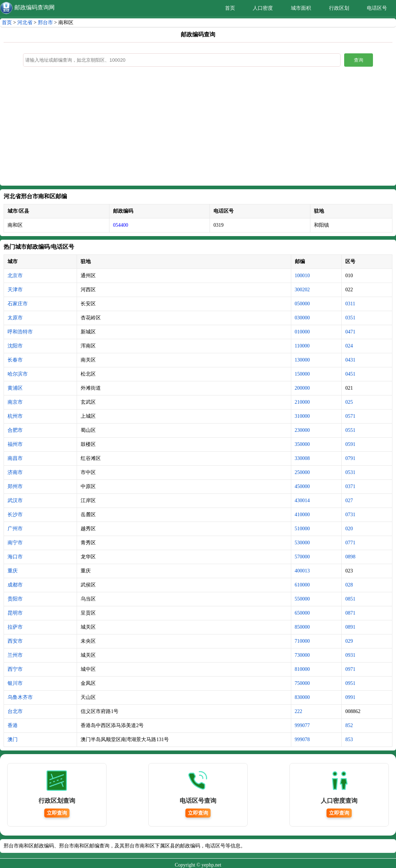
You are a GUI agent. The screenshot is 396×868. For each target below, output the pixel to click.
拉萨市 (15, 627)
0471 (350, 332)
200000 (302, 388)
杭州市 (15, 416)
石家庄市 (18, 303)
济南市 (15, 472)
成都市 (15, 585)
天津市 (15, 289)
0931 (350, 655)
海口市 (15, 556)
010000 (302, 332)
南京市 (15, 402)
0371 (350, 486)
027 (349, 500)
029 (349, 641)
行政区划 (339, 8)
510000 (302, 528)
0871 (350, 613)
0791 (350, 458)
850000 (302, 627)
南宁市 (15, 542)
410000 (302, 514)
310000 (302, 416)
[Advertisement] (198, 128)
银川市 (15, 683)
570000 (302, 556)
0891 (350, 627)
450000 (302, 486)
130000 (302, 360)
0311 (350, 303)
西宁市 (15, 669)
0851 (350, 599)
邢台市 (45, 22)
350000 (302, 444)
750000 (302, 683)
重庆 (13, 571)
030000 (302, 317)
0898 (350, 556)
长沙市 (15, 514)
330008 (302, 458)
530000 (302, 542)
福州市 (15, 444)
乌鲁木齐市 (20, 697)
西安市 (15, 641)
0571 (350, 416)
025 (349, 402)
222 (298, 711)
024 (349, 346)
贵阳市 (15, 599)
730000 (302, 655)
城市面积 (301, 8)
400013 (302, 571)
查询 (358, 60)
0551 (350, 430)
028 (349, 585)
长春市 (15, 360)
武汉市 (15, 500)
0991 (350, 697)
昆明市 (15, 613)
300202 (302, 289)
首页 (230, 8)
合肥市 (15, 430)
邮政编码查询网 (34, 7)
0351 (350, 317)
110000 (302, 346)
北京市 (15, 275)
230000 (302, 430)
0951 (350, 683)
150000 (302, 374)
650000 (302, 613)
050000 (302, 303)
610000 (302, 585)
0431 (350, 360)
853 (349, 739)
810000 (302, 669)
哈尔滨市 (18, 374)
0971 (350, 669)
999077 (302, 725)
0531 (350, 472)
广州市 (15, 528)
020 (349, 528)
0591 (350, 444)
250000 (302, 472)
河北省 (24, 22)
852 (349, 725)
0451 (350, 374)
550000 (302, 599)
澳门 (13, 739)
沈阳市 (15, 346)
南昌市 (15, 458)
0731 (350, 514)
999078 (302, 739)
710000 (302, 641)
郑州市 (15, 486)
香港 (13, 725)
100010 (302, 275)
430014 (302, 500)
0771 (350, 542)
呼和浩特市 (20, 332)
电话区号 (377, 8)
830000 (302, 697)
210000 (302, 402)
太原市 (15, 317)
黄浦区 (15, 388)
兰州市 (15, 655)
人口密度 (263, 8)
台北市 (15, 711)
